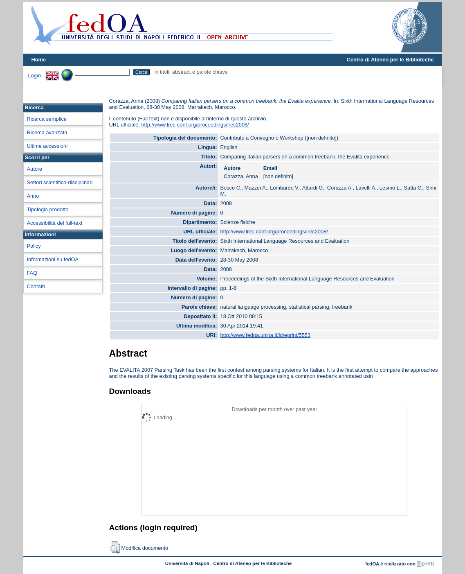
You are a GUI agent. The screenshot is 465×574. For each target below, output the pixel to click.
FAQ (32, 273)
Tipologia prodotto (48, 209)
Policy (34, 246)
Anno (33, 196)
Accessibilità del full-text (55, 223)
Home (38, 59)
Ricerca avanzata (47, 132)
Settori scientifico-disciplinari (60, 182)
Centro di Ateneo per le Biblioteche (390, 59)
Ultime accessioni (47, 146)
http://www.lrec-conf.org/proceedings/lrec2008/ (195, 125)
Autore (35, 169)
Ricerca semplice (47, 119)
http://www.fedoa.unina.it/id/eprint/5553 (265, 335)
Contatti (36, 286)
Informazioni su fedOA (53, 259)
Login (34, 75)
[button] (115, 547)
